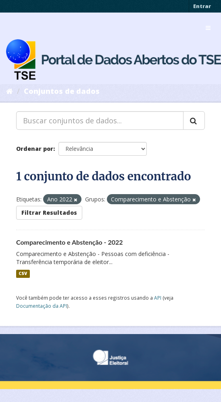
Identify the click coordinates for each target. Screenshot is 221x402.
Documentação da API (41, 306)
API (157, 297)
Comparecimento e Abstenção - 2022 (69, 242)
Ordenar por (34, 148)
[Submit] (194, 120)
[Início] (9, 91)
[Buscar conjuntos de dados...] (99, 120)
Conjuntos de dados (62, 91)
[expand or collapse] (208, 28)
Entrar (202, 6)
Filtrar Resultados (49, 212)
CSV (23, 274)
